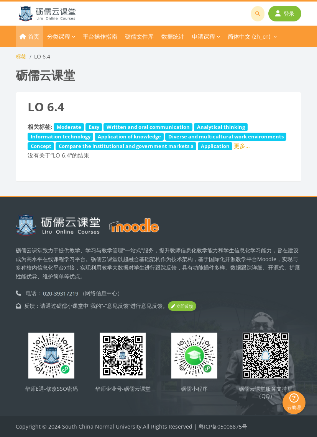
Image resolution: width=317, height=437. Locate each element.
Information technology (60, 136)
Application (215, 146)
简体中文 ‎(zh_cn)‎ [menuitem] (249, 36)
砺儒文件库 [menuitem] (139, 36)
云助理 (294, 402)
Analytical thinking (221, 126)
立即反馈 (182, 306)
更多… (242, 145)
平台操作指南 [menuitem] (100, 36)
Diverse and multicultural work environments (226, 136)
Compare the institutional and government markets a (126, 146)
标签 (21, 56)
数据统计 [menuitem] (172, 36)
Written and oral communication (148, 126)
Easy (94, 126)
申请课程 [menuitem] (203, 36)
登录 (284, 13)
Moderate (69, 126)
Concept (41, 146)
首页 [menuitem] (33, 36)
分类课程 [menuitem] (58, 36)
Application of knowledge (129, 136)
